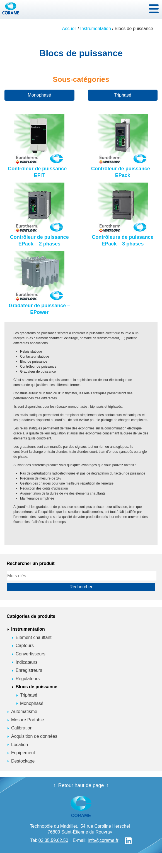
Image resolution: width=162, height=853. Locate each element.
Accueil (69, 28)
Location (19, 744)
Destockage (23, 761)
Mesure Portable (27, 719)
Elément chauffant (34, 637)
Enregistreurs (29, 670)
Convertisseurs (30, 654)
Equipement (23, 752)
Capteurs (25, 645)
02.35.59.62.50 (53, 840)
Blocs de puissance (36, 686)
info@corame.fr (103, 840)
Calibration (21, 728)
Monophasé (39, 95)
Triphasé (122, 95)
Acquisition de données (34, 736)
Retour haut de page (81, 785)
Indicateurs (26, 662)
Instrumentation (95, 28)
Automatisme (24, 711)
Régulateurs (28, 678)
